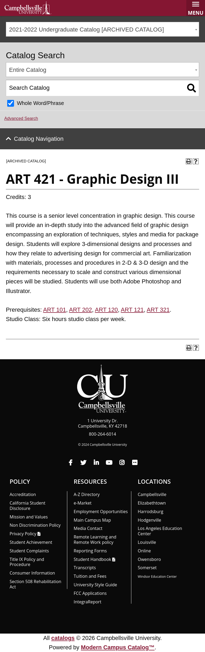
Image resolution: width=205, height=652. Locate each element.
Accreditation (23, 494)
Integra (87, 602)
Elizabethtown (152, 503)
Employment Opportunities (101, 511)
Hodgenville (149, 520)
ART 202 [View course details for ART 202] (80, 309)
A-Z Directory (87, 494)
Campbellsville (152, 494)
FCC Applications (90, 593)
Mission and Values (29, 517)
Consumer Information (32, 573)
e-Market (83, 503)
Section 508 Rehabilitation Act (35, 584)
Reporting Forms (90, 551)
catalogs (63, 638)
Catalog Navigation (39, 138)
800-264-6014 (102, 434)
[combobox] (102, 29)
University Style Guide (95, 585)
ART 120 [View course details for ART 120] (106, 309)
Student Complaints (29, 551)
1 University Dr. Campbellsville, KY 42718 (102, 423)
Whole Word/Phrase (40, 103)
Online (144, 551)
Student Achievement (31, 542)
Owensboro (149, 559)
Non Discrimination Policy (35, 525)
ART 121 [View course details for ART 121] (132, 309)
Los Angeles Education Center (160, 531)
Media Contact (88, 528)
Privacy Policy (23, 534)
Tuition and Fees (90, 576)
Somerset (147, 568)
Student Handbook (92, 559)
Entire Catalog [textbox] (27, 70)
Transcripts (85, 568)
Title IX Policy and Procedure (27, 562)
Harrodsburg (150, 511)
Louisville (147, 542)
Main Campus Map (92, 520)
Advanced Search (21, 118)
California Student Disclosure (27, 505)
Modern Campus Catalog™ (118, 647)
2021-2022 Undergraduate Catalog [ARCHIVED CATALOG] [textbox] (86, 29)
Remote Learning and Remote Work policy (95, 539)
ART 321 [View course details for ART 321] (158, 309)
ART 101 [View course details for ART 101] (54, 309)
